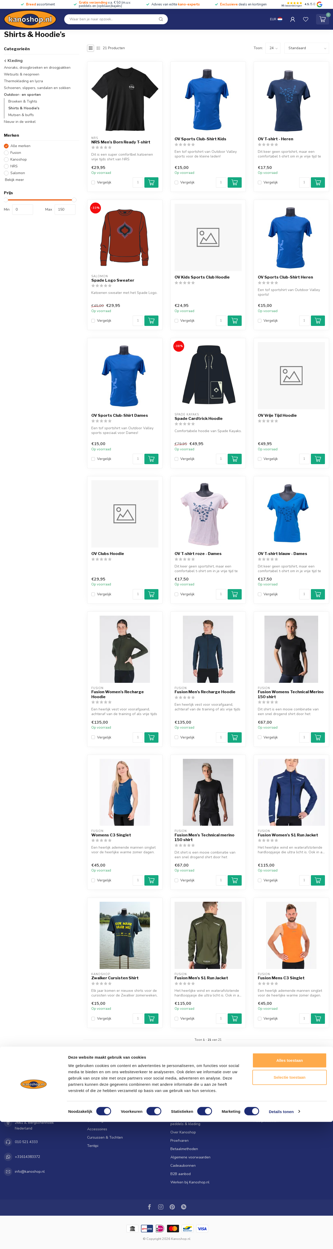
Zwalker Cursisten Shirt (115, 978)
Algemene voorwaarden (190, 1157)
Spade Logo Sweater (112, 280)
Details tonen (281, 1239)
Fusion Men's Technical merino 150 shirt (204, 837)
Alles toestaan (289, 1187)
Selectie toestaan (290, 1204)
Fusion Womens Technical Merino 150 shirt (291, 694)
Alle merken (20, 146)
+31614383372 (27, 1156)
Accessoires (97, 1129)
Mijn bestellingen (268, 1095)
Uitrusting (95, 1120)
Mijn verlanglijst (266, 1104)
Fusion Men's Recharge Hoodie (205, 692)
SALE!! (92, 1087)
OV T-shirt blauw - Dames (282, 553)
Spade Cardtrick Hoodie (199, 418)
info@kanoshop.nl (30, 1171)
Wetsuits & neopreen (21, 74)
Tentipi (92, 1145)
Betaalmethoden (184, 1148)
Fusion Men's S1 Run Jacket (201, 978)
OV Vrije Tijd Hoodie (277, 415)
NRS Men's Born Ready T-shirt (120, 142)
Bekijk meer (14, 179)
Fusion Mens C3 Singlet (281, 978)
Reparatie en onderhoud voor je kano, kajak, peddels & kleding (206, 1121)
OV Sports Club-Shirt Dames (119, 415)
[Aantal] (138, 182)
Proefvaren (179, 1140)
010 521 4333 (26, 1141)
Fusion (15, 153)
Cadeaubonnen (183, 1165)
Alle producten (266, 1120)
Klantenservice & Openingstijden (197, 1109)
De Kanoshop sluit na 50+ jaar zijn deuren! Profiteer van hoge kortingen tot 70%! (205, 1090)
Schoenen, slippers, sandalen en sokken (37, 87)
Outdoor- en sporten (22, 94)
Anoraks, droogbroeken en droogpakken (37, 67)
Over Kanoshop (183, 1132)
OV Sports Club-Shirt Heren (285, 277)
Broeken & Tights (22, 101)
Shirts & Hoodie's (23, 108)
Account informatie (269, 1087)
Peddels (93, 1104)
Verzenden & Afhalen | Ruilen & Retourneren (207, 1101)
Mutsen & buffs (21, 114)
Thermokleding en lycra (23, 81)
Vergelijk (104, 182)
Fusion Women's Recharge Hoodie (117, 694)
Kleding (13, 60)
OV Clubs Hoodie (107, 553)
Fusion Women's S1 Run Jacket (288, 835)
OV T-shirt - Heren (275, 139)
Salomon (17, 173)
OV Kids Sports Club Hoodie (202, 277)
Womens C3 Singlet (111, 835)
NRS (14, 166)
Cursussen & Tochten (105, 1137)
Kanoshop (18, 159)
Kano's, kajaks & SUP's (106, 1095)
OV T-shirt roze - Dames (198, 553)
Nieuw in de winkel (20, 121)
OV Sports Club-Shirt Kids (200, 139)
